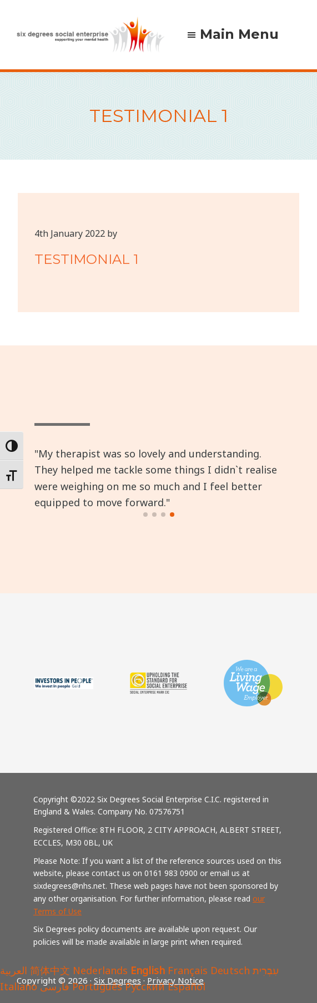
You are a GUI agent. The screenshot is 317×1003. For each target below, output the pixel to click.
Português (97, 986)
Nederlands (100, 970)
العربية (13, 970)
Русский (145, 986)
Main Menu (239, 34)
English (147, 970)
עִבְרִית (266, 970)
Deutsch (230, 970)
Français (188, 970)
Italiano (18, 986)
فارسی (54, 986)
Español (186, 986)
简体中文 (50, 970)
